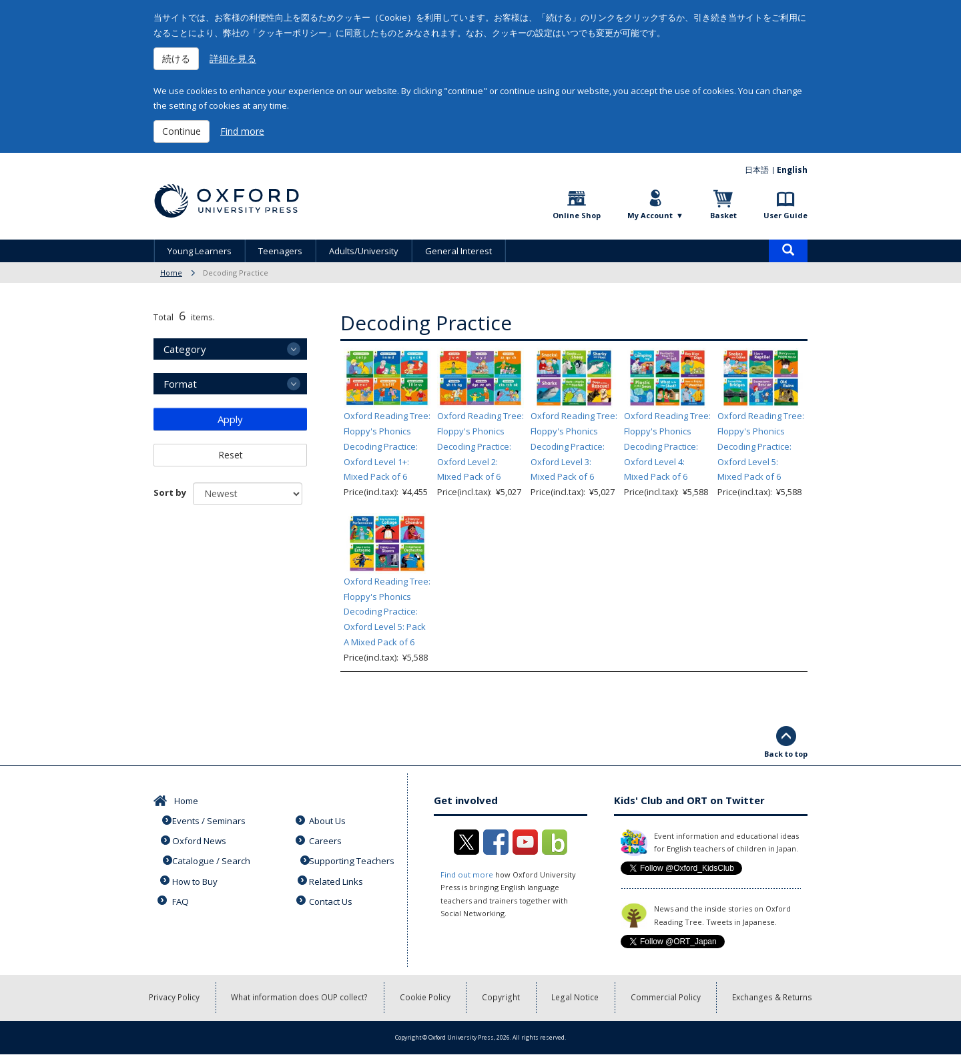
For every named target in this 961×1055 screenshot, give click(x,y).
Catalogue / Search (212, 858)
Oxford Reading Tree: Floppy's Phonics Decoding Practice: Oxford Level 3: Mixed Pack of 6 (574, 446)
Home (171, 273)
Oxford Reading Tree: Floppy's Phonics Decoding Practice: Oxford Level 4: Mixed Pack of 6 (667, 446)
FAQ (182, 896)
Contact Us (332, 896)
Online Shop (577, 215)
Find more (242, 131)
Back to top (786, 754)
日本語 (757, 169)
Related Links (337, 877)
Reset (230, 454)
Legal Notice (576, 998)
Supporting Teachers (352, 858)
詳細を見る (233, 58)
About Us (328, 819)
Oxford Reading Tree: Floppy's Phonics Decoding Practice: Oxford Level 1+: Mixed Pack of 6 (387, 446)
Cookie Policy (426, 998)
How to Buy (196, 877)
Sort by (169, 492)
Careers (326, 839)
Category (185, 349)
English (792, 169)
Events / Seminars (210, 819)
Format (180, 383)
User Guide (785, 215)
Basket (723, 215)
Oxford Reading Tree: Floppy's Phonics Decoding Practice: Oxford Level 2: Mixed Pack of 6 (480, 446)
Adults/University (363, 251)
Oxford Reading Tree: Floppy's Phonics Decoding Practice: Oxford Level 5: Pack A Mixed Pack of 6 (387, 611)
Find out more (466, 874)
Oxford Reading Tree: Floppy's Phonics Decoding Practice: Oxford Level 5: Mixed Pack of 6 (760, 446)
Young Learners (200, 251)
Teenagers (280, 251)
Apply (230, 419)
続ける (176, 58)
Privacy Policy (174, 998)
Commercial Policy (667, 998)
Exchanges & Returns (773, 998)
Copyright (502, 998)
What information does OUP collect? (300, 998)
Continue (181, 131)
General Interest (458, 251)
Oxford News (200, 839)
